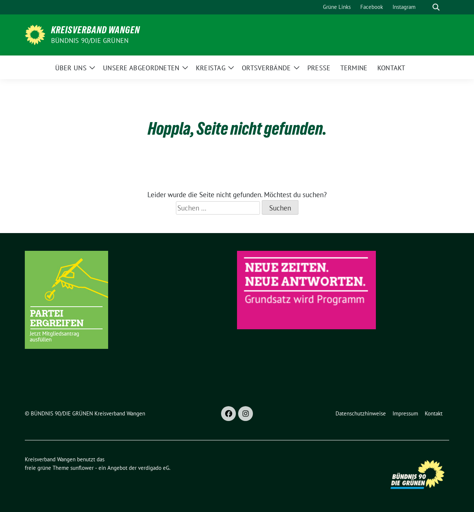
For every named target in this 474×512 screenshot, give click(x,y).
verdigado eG (153, 467)
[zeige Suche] (436, 7)
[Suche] (425, 7)
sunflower (82, 467)
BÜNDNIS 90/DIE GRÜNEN (89, 40)
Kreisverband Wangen (95, 30)
